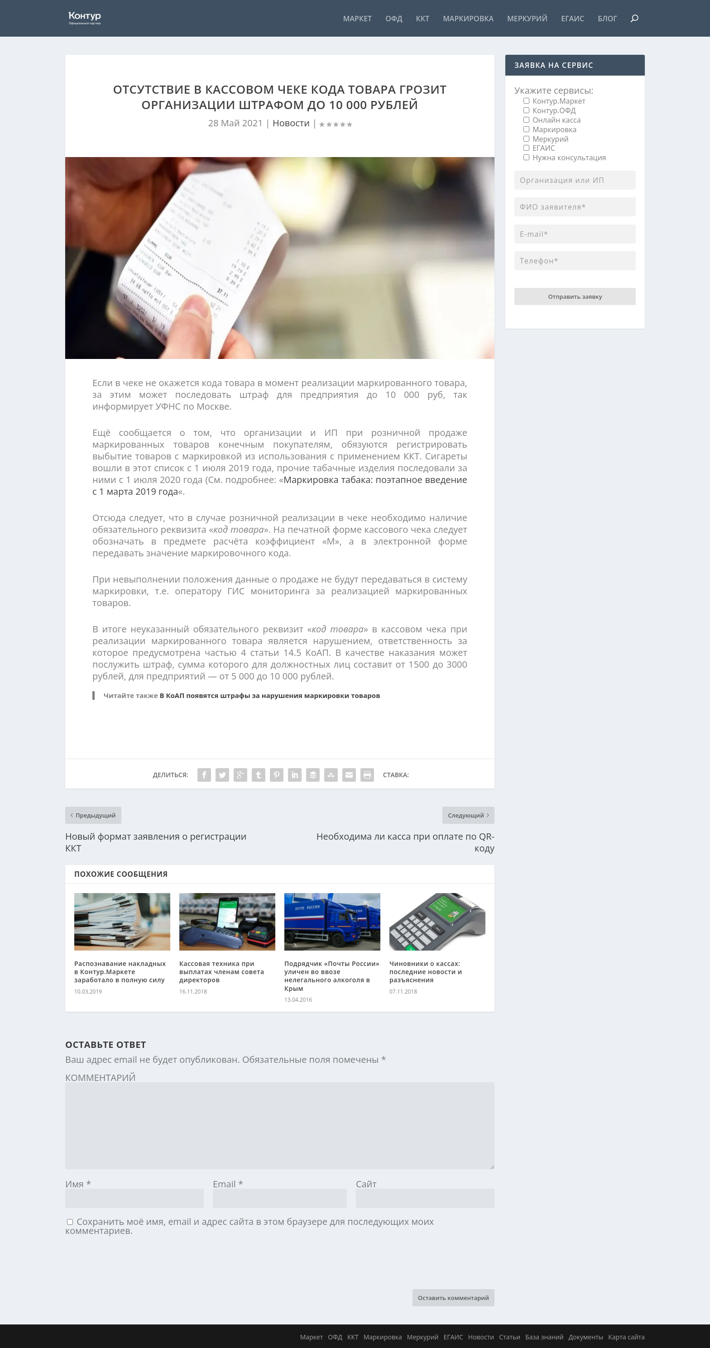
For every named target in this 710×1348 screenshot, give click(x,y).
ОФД (393, 18)
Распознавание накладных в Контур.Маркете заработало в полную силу (120, 971)
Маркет (357, 18)
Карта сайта (626, 1336)
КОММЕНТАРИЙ (100, 1077)
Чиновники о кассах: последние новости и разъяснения (425, 971)
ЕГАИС (572, 18)
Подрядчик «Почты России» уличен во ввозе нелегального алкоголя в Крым (331, 975)
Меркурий (527, 18)
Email (228, 1183)
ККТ (423, 18)
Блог (607, 18)
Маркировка (468, 18)
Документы (586, 1336)
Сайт (366, 1183)
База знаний (544, 1336)
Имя (78, 1183)
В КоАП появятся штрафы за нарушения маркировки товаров (269, 694)
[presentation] (134, 1261)
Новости (291, 122)
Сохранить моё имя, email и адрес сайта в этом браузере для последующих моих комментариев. (249, 1225)
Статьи (509, 1336)
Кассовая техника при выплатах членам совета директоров (221, 971)
